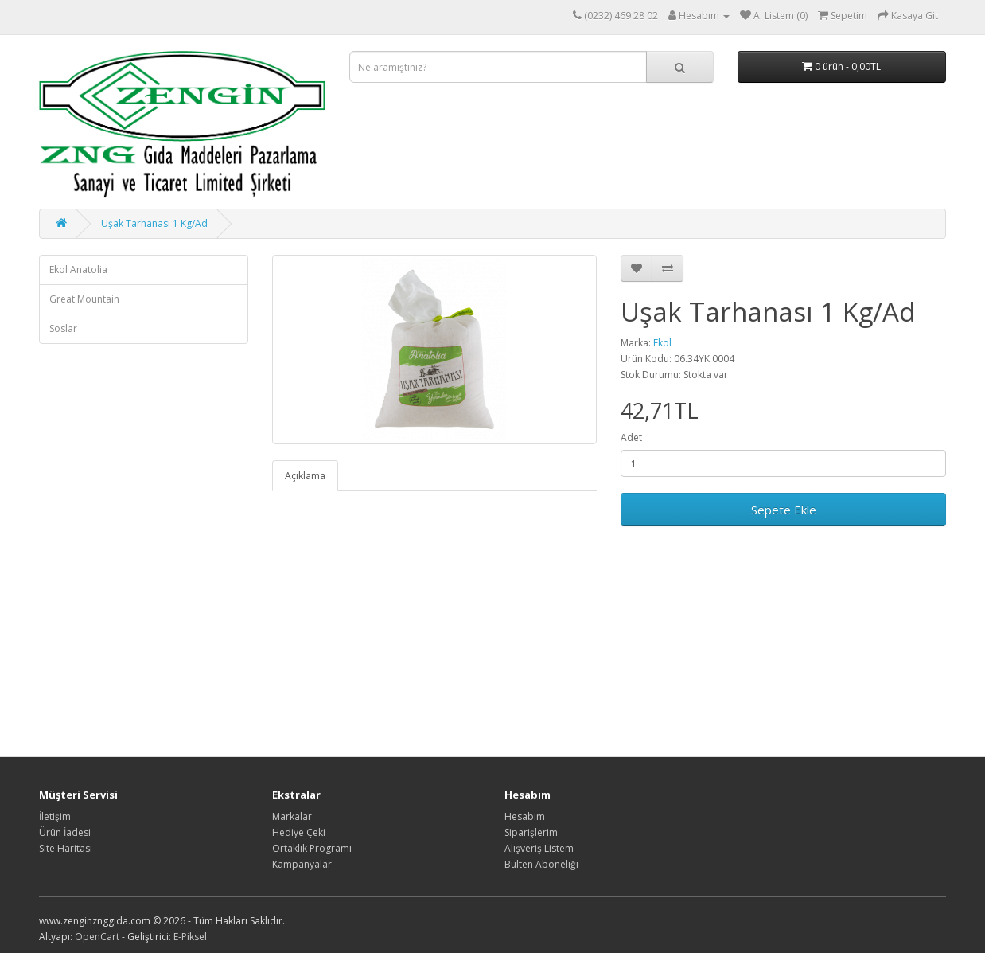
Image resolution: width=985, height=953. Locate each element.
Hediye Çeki (298, 832)
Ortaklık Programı (312, 848)
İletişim (55, 816)
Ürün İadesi (65, 832)
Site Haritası (65, 848)
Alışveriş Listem (539, 848)
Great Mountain (84, 299)
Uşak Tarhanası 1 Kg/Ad (154, 223)
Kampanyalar (302, 864)
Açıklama (305, 475)
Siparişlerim (531, 832)
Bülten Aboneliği (541, 864)
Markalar (292, 816)
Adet (631, 437)
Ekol (662, 343)
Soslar (63, 328)
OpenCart (97, 936)
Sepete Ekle (783, 510)
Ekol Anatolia (78, 269)
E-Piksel (190, 936)
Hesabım (524, 816)
